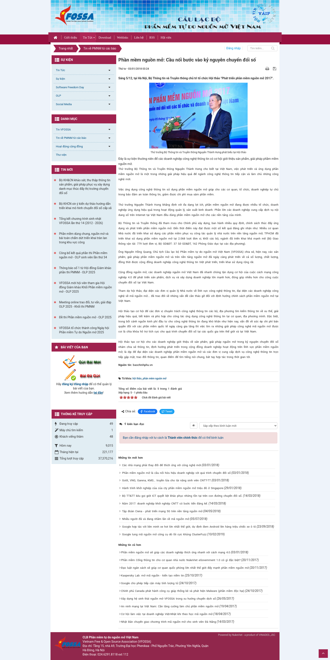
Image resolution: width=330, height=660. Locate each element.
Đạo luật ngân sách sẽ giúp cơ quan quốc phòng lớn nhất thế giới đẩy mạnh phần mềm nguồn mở (185, 567)
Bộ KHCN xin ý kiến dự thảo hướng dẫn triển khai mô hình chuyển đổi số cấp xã (85, 206)
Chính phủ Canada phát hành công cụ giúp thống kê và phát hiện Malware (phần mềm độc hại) (182, 591)
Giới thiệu (70, 37)
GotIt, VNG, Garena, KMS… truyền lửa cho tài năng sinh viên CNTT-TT (166, 480)
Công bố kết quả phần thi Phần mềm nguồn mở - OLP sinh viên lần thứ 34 (83, 255)
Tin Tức (88, 37)
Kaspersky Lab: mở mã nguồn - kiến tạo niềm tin (152, 575)
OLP (58, 95)
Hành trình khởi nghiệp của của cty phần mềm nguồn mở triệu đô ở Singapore (172, 488)
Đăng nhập (233, 48)
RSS (152, 37)
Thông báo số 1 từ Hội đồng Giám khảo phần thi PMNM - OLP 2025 (85, 270)
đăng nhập (81, 384)
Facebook (147, 411)
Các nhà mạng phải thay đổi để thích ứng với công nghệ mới (161, 465)
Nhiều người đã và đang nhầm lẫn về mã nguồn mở (155, 519)
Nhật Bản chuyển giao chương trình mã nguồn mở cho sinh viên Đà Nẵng (168, 621)
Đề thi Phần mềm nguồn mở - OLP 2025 (85, 317)
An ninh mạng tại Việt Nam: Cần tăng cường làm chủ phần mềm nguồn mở (170, 606)
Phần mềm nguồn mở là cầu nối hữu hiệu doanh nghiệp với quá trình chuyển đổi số (176, 472)
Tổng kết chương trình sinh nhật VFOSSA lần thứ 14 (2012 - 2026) (81, 221)
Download (105, 37)
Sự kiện (60, 78)
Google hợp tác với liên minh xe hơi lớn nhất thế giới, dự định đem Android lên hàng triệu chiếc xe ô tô (189, 526)
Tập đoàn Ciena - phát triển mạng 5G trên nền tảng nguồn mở (162, 511)
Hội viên (166, 37)
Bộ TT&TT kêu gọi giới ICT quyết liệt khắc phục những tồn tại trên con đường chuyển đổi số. (182, 495)
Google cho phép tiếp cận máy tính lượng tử (149, 583)
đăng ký (67, 384)
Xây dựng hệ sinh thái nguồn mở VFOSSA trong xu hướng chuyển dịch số (168, 598)
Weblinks (122, 37)
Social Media (64, 104)
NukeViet (237, 634)
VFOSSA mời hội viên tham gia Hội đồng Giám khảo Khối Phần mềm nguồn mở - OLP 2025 (85, 287)
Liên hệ (138, 37)
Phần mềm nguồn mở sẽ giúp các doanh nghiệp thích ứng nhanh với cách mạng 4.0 (175, 552)
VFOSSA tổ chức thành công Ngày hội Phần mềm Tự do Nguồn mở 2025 (84, 330)
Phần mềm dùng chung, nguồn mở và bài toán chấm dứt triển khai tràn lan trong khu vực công (84, 238)
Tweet (167, 411)
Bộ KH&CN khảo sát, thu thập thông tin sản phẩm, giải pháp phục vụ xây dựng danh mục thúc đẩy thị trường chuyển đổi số (84, 186)
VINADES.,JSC (267, 634)
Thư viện (61, 154)
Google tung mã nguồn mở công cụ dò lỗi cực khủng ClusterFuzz (164, 534)
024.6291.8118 (108, 654)
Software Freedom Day (70, 87)
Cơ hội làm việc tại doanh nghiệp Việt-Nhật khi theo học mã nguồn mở (167, 614)
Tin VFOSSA (63, 129)
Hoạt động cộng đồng (69, 146)
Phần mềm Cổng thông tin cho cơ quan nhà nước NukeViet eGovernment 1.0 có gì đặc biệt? (181, 560)
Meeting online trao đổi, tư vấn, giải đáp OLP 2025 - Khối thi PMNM (85, 304)
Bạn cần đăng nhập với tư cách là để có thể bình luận (173, 437)
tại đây (98, 392)
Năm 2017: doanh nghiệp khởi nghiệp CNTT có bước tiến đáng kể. (165, 503)
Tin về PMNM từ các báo (71, 137)
